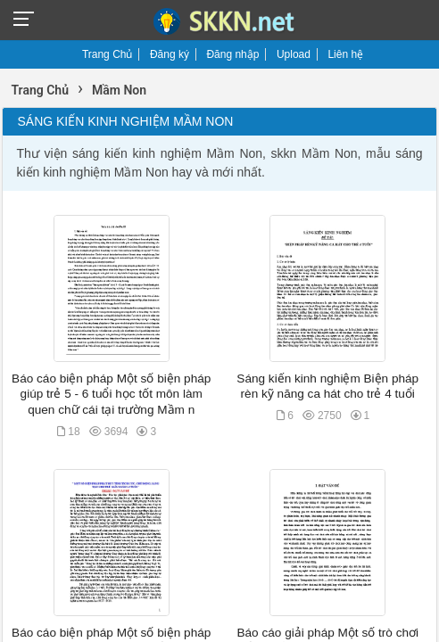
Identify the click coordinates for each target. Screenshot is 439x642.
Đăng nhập (232, 54)
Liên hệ (345, 54)
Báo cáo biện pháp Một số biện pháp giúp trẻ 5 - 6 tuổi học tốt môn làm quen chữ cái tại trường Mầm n (111, 394)
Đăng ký (169, 54)
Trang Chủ (107, 54)
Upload (294, 54)
